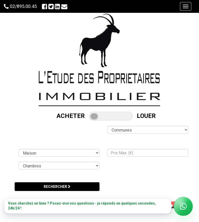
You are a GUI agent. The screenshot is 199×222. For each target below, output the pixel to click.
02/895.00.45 (23, 6)
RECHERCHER (57, 187)
